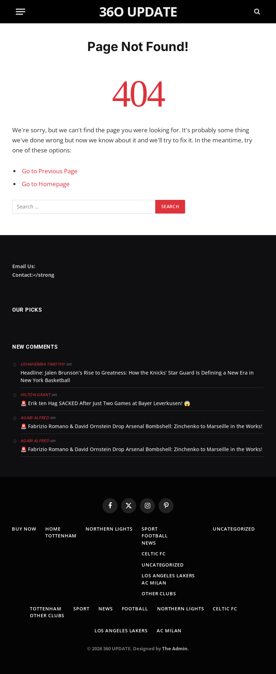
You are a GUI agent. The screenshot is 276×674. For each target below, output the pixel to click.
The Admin (175, 648)
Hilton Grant (35, 394)
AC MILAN (154, 582)
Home (53, 529)
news (149, 543)
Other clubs (159, 593)
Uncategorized (163, 564)
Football (155, 535)
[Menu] (20, 12)
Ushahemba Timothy (42, 364)
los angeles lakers (168, 575)
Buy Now (24, 529)
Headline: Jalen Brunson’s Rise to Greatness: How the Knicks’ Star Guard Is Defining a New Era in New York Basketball (137, 376)
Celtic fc (154, 553)
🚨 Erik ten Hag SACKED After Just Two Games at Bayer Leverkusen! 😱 (105, 403)
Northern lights (109, 529)
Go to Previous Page (50, 171)
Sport (150, 529)
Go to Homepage (46, 184)
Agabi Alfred (34, 417)
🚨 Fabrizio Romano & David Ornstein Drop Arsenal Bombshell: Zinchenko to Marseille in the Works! (141, 426)
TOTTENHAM (61, 535)
